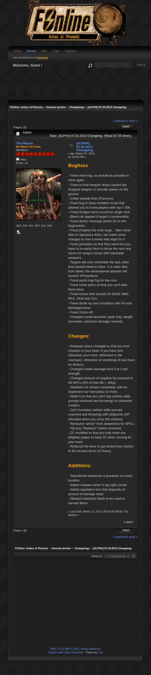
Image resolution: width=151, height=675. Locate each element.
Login (55, 50)
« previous (120, 121)
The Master (24, 143)
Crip (100, 652)
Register (70, 50)
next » (133, 121)
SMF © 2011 (72, 649)
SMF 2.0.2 (57, 649)
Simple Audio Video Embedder (66, 652)
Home (17, 50)
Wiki (44, 50)
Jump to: (97, 556)
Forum (31, 50)
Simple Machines (91, 649)
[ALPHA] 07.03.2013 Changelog (84, 146)
